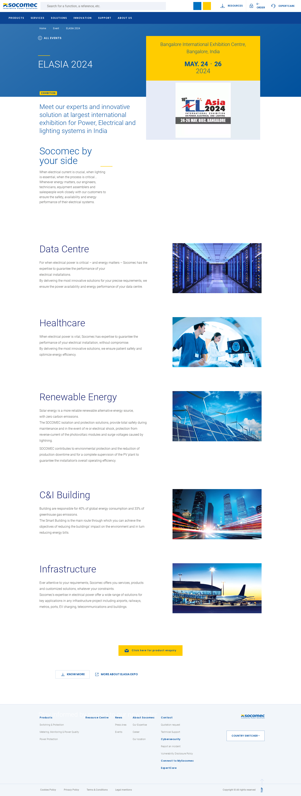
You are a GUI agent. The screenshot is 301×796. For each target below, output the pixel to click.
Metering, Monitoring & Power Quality (59, 732)
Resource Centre (97, 717)
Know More (76, 674)
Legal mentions (123, 789)
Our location (139, 739)
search (188, 6)
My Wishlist (207, 6)
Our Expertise (140, 724)
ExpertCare (287, 6)
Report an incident (171, 746)
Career (136, 732)
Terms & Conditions (97, 789)
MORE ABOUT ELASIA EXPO (119, 674)
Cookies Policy (48, 789)
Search (170, 6)
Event (56, 28)
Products (46, 717)
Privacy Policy (71, 789)
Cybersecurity (171, 739)
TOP (262, 789)
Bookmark (197, 6)
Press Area (120, 724)
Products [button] (17, 18)
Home (42, 28)
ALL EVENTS (50, 38)
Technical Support (170, 732)
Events (118, 732)
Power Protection (49, 739)
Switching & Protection (52, 724)
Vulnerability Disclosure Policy (177, 753)
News (118, 717)
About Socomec (144, 717)
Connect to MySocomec (177, 760)
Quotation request (170, 724)
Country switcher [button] (245, 735)
